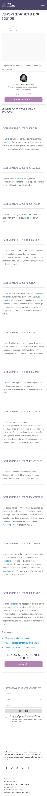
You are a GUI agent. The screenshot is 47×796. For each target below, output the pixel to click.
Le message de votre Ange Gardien (23, 656)
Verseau (10, 571)
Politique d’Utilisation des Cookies (13, 790)
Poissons (13, 604)
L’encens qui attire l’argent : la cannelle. (19, 647)
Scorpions (10, 422)
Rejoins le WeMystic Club (11, 781)
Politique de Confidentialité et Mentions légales (17, 784)
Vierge (5, 346)
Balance (8, 382)
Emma (13, 28)
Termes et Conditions (25, 716)
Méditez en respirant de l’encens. (17, 638)
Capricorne (7, 525)
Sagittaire (9, 472)
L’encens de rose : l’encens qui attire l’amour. (21, 643)
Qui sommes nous (9, 779)
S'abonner (23, 711)
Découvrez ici (23, 664)
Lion (6, 293)
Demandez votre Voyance (23, 100)
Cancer (8, 250)
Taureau (20, 178)
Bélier (7, 139)
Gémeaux (28, 214)
